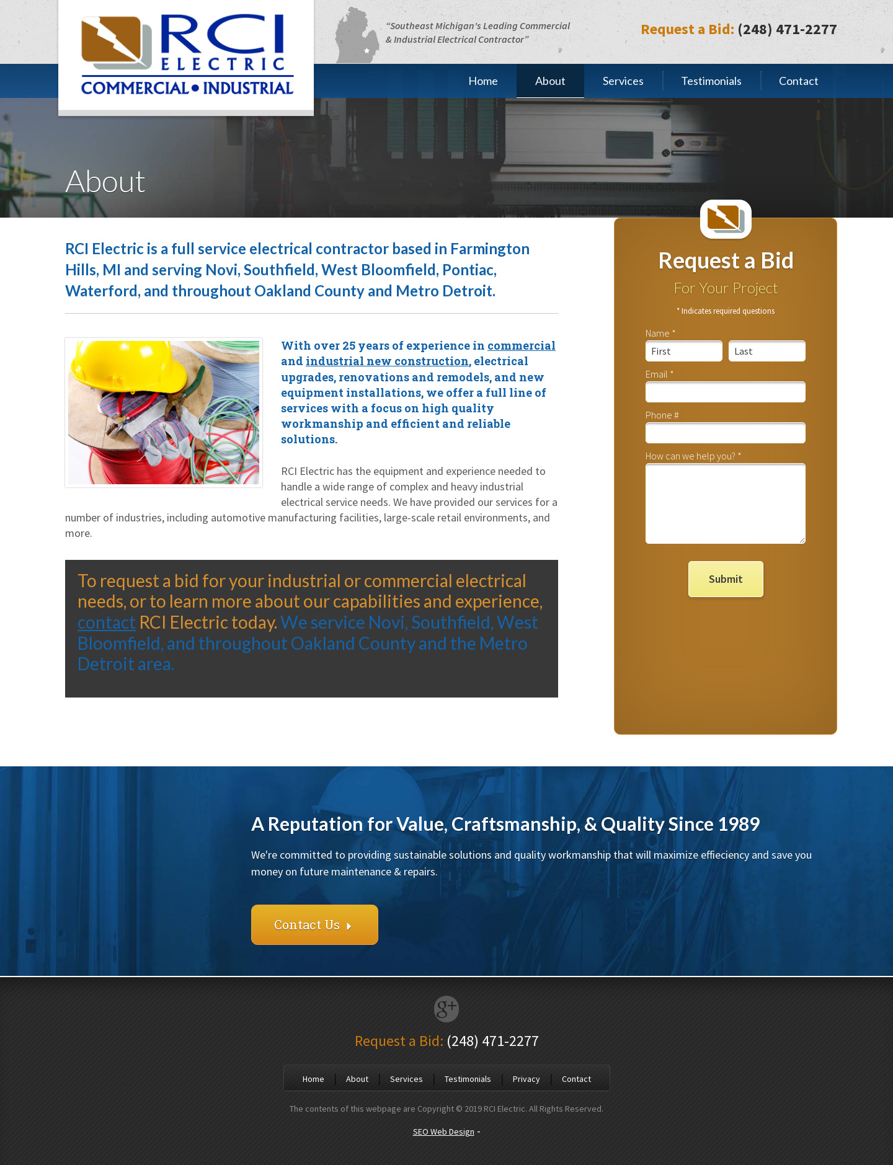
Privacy (526, 1078)
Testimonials (711, 80)
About (550, 80)
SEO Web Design (443, 1131)
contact (107, 621)
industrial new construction (387, 360)
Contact (799, 80)
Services (623, 80)
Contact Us (314, 924)
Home (483, 80)
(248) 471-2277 (787, 28)
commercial (521, 345)
